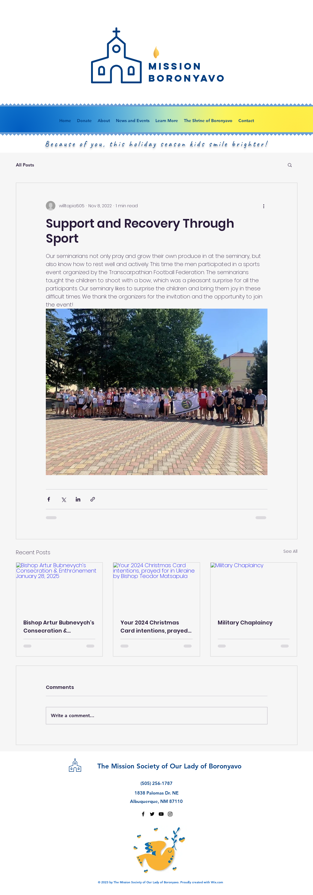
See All (290, 551)
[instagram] (170, 814)
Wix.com (217, 882)
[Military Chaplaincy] (254, 587)
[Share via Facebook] (49, 499)
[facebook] (143, 814)
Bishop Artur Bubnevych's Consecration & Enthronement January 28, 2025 (58, 627)
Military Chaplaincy (245, 622)
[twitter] (152, 814)
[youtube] (161, 814)
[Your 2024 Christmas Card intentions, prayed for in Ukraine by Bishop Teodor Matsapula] (156, 587)
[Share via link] (93, 499)
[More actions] (263, 205)
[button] (290, 164)
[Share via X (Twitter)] (63, 499)
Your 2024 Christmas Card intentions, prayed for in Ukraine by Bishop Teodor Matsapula (154, 627)
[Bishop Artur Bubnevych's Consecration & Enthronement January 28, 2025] (59, 587)
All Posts (25, 165)
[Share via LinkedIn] (78, 499)
